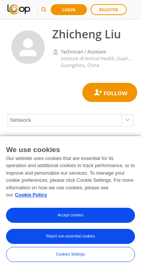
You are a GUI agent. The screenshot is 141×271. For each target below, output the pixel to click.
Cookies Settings (70, 254)
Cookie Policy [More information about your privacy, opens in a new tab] (31, 195)
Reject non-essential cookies (70, 236)
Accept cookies (70, 215)
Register (108, 9)
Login (69, 9)
